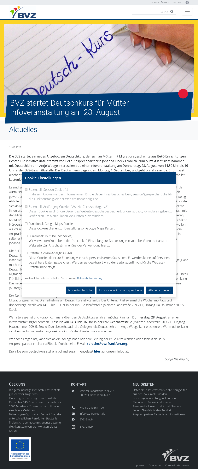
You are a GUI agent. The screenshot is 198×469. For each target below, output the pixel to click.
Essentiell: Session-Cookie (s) (101, 194)
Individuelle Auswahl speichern (120, 290)
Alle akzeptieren (159, 290)
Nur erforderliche (80, 290)
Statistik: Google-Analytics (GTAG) (101, 260)
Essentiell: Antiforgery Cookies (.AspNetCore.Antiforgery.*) (101, 211)
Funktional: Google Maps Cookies (72, 226)
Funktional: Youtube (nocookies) (101, 241)
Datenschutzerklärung (89, 278)
